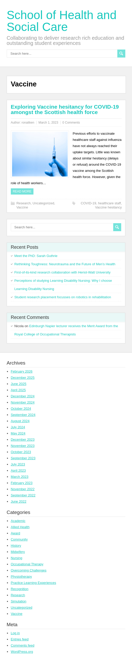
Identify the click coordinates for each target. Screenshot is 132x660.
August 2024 (20, 421)
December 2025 (23, 378)
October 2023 (21, 452)
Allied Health (20, 527)
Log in (15, 633)
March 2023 (20, 477)
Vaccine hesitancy (108, 207)
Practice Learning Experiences (33, 583)
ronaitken (28, 122)
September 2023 (23, 458)
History (16, 546)
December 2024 (23, 396)
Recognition (20, 589)
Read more (22, 191)
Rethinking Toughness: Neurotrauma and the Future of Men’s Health (65, 264)
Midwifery (18, 552)
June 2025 (19, 384)
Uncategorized (43, 203)
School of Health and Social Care (62, 21)
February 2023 (22, 483)
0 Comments (71, 122)
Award (15, 533)
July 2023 (18, 464)
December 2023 (23, 439)
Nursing (16, 558)
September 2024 (23, 415)
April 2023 (18, 470)
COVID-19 (88, 203)
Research (23, 203)
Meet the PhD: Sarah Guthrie (36, 256)
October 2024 (21, 409)
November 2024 (23, 402)
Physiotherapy (21, 576)
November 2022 (23, 489)
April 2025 (18, 390)
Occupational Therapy (27, 564)
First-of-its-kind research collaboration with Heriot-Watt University (62, 272)
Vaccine (22, 207)
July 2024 (18, 427)
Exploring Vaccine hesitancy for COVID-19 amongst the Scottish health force (65, 109)
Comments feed (22, 645)
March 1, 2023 (48, 122)
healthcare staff (109, 203)
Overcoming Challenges (29, 570)
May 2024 (18, 433)
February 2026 (22, 371)
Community (19, 539)
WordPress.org (22, 652)
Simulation (19, 601)
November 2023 (23, 446)
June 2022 (19, 501)
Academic (18, 521)
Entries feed (20, 639)
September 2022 (23, 495)
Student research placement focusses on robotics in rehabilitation (62, 297)
